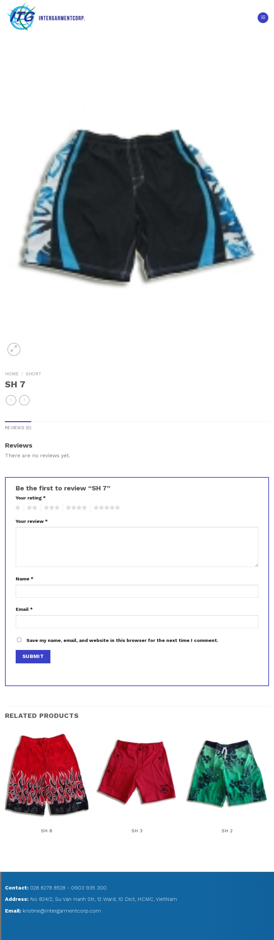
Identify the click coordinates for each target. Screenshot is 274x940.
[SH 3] (137, 774)
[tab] (18, 428)
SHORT (33, 373)
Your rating (31, 497)
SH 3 (137, 830)
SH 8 (46, 830)
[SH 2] (227, 774)
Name (24, 578)
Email (24, 609)
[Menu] (263, 17)
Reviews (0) (18, 427)
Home (12, 373)
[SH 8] (47, 774)
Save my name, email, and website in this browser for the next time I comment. (122, 640)
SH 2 (227, 830)
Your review (32, 521)
